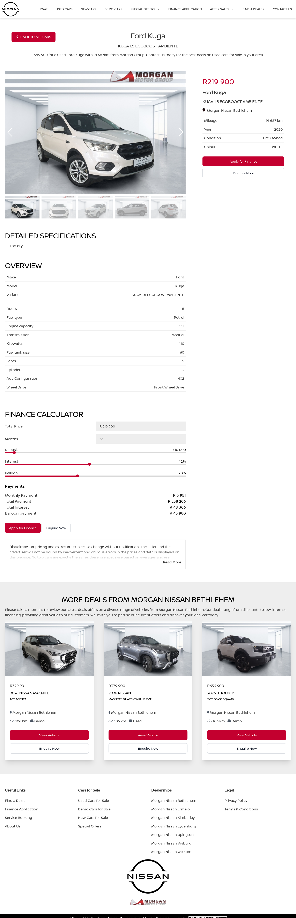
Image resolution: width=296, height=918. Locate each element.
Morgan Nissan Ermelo (170, 809)
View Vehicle (49, 735)
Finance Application (185, 9)
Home (42, 9)
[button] (181, 132)
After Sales (224, 9)
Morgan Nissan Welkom (171, 851)
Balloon (11, 473)
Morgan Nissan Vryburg (171, 843)
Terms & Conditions (241, 809)
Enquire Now (56, 528)
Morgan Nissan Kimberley (173, 817)
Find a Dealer (254, 9)
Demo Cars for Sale (94, 809)
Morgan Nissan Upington (172, 834)
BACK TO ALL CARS (33, 36)
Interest (11, 461)
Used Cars (64, 9)
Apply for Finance (23, 528)
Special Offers (147, 9)
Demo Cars (113, 9)
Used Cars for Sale (93, 800)
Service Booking (18, 817)
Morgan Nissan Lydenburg (173, 826)
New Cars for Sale (93, 817)
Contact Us (282, 9)
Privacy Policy (235, 800)
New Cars (88, 9)
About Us (13, 826)
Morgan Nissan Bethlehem (173, 800)
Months (11, 439)
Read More (172, 562)
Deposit (11, 449)
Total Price (14, 426)
